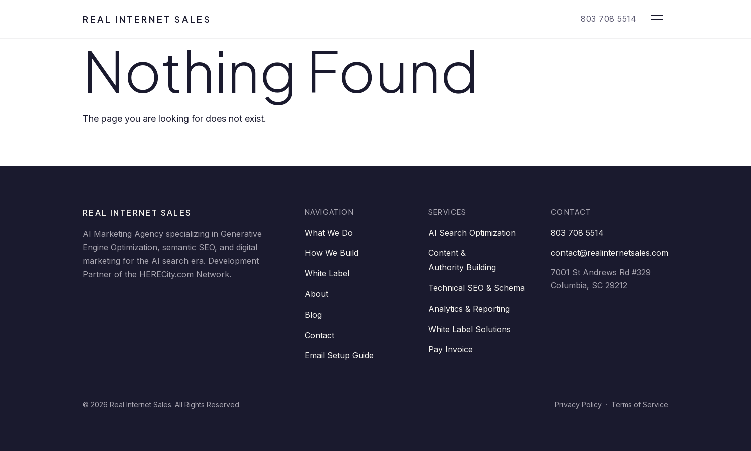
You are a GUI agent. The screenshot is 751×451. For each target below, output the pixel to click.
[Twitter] (154, 301)
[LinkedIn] (94, 301)
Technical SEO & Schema (476, 288)
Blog (313, 315)
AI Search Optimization (472, 233)
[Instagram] (214, 301)
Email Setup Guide (339, 355)
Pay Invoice (450, 349)
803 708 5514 (608, 19)
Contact (319, 335)
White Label (327, 273)
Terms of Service (639, 404)
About (316, 294)
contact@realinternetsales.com (609, 253)
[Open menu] (657, 19)
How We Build (331, 253)
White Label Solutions (469, 329)
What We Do (329, 233)
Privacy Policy (578, 404)
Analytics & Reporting (469, 309)
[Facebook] (124, 301)
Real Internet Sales (147, 19)
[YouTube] (184, 301)
